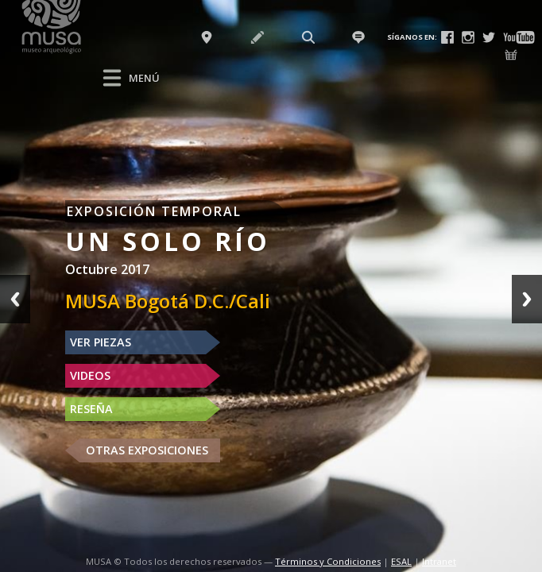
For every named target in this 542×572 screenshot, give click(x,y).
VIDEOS (90, 375)
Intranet (439, 561)
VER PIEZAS (100, 342)
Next (527, 299)
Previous (15, 299)
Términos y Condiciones (328, 561)
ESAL (401, 561)
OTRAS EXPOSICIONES (147, 450)
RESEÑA (91, 408)
